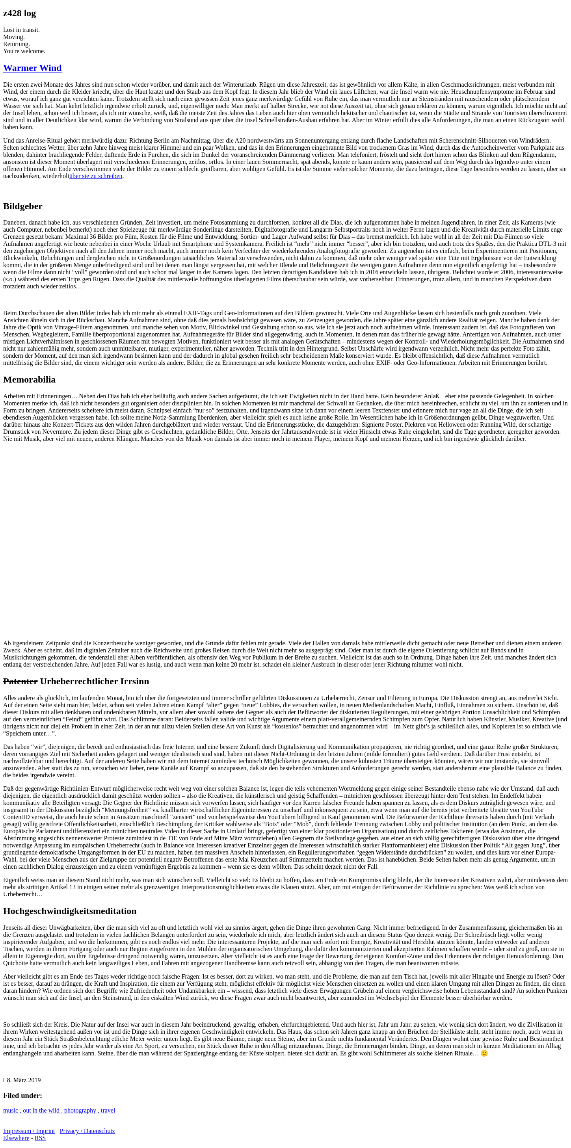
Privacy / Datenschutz (87, 1131)
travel (108, 1110)
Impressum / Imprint (29, 1131)
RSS (40, 1138)
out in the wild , (43, 1110)
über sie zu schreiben (96, 176)
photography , (82, 1110)
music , (13, 1110)
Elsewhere (16, 1138)
